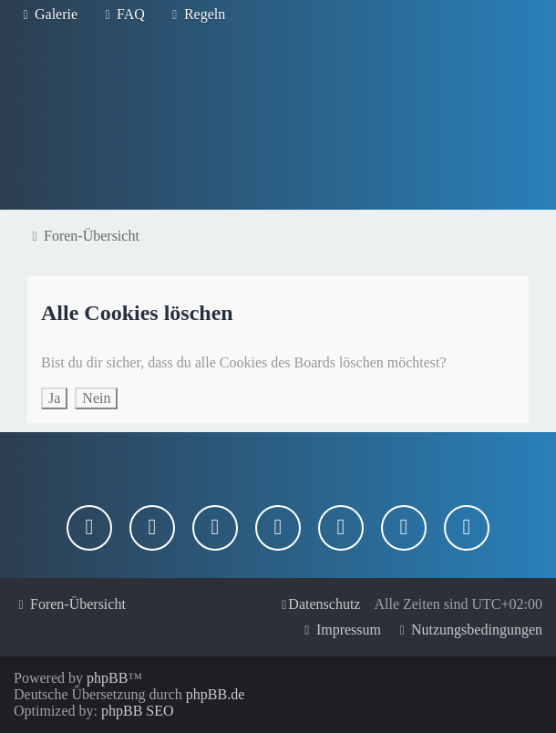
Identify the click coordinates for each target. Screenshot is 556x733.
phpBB (107, 678)
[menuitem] (48, 14)
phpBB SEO (137, 710)
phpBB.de (215, 694)
